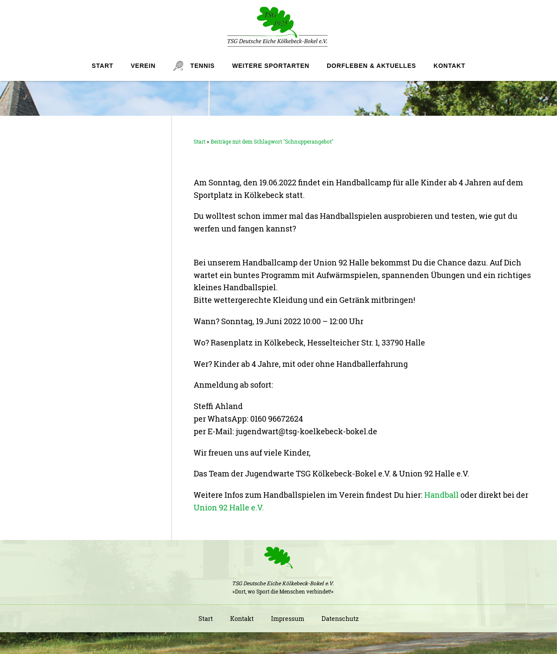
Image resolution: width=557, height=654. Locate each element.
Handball (441, 495)
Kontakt (449, 65)
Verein (143, 65)
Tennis (202, 65)
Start (103, 65)
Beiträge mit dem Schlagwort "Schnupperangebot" (272, 141)
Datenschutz (340, 618)
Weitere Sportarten (270, 65)
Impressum (287, 618)
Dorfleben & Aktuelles (371, 65)
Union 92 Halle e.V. (229, 507)
